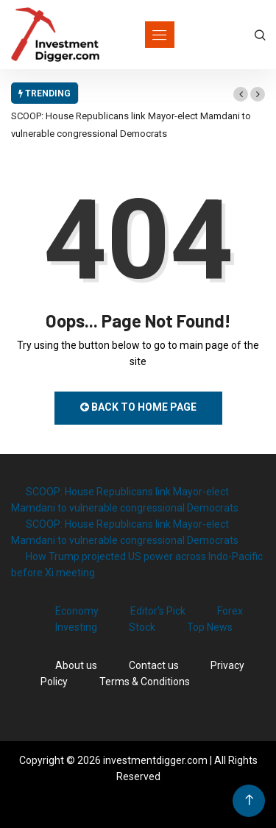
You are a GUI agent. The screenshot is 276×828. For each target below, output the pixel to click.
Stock (142, 627)
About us (76, 665)
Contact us (154, 665)
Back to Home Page (138, 407)
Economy (77, 611)
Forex (230, 611)
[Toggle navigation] (159, 34)
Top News (210, 627)
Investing (76, 627)
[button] (240, 94)
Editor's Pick (157, 611)
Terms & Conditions (144, 681)
